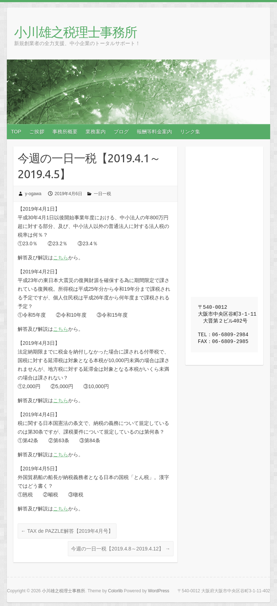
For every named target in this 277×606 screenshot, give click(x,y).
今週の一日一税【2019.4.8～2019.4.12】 (120, 549)
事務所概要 (65, 132)
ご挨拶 (36, 132)
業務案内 (95, 132)
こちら (60, 257)
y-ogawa (33, 193)
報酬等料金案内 (154, 132)
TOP (16, 132)
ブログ (121, 132)
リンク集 (190, 132)
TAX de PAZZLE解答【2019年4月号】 (67, 531)
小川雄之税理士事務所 (75, 32)
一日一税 (102, 193)
